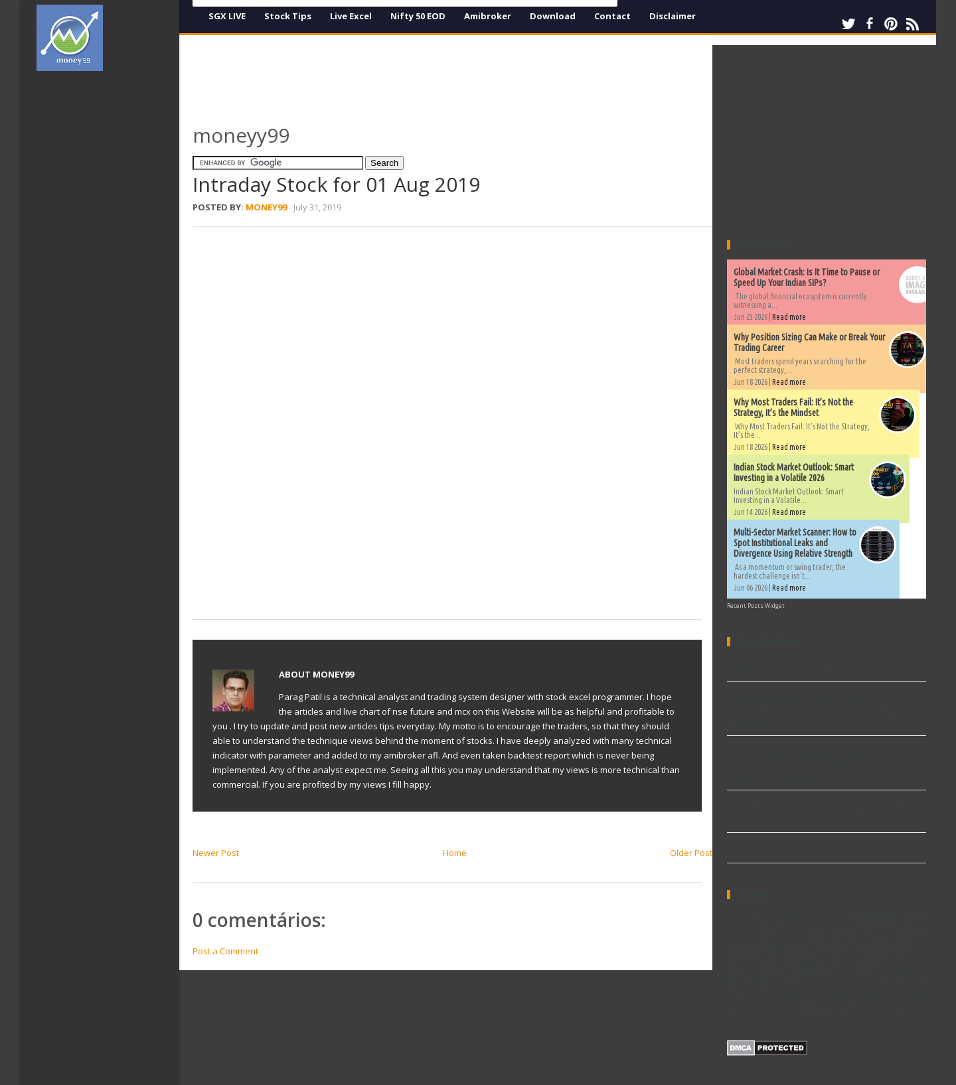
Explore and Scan (827, 950)
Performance (759, 981)
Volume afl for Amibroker (777, 668)
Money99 (266, 207)
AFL (733, 919)
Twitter (848, 24)
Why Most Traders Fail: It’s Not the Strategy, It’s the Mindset (793, 407)
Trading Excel (792, 994)
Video (836, 995)
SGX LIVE (227, 16)
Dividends (743, 936)
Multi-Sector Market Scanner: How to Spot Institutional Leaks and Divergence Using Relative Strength (795, 543)
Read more (789, 317)
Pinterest (891, 24)
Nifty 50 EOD (417, 16)
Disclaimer (672, 16)
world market (881, 1007)
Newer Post (216, 853)
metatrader (775, 1007)
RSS (912, 24)
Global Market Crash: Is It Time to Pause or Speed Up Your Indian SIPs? (807, 277)
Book (828, 919)
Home (455, 853)
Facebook (869, 24)
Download (553, 16)
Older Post (691, 853)
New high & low (818, 967)
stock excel (825, 1006)
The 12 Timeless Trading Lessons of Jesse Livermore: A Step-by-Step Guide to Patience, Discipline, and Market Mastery (817, 765)
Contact (612, 16)
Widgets (869, 994)
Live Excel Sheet (759, 850)
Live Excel (351, 16)
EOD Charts (849, 935)
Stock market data (836, 982)
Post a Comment (225, 951)
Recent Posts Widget (756, 605)
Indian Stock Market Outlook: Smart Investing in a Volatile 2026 (794, 472)
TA (887, 982)
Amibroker (487, 16)
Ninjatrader (907, 969)
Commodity (888, 917)
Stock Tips (287, 16)
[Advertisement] (113, 281)
